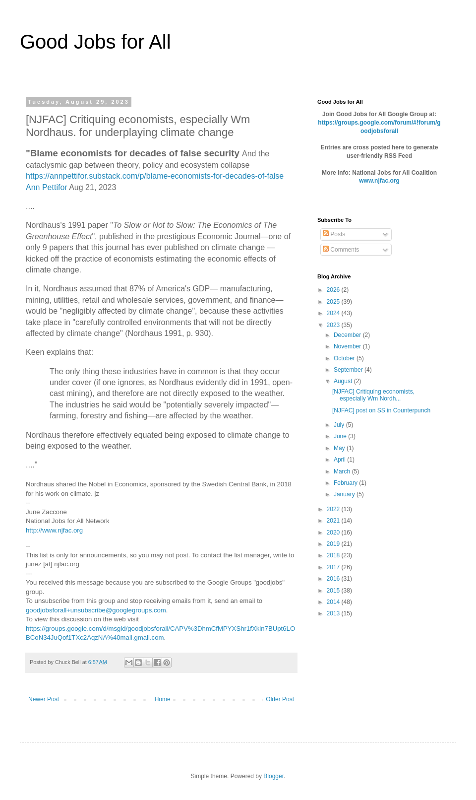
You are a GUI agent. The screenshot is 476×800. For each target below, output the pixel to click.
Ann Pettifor (46, 187)
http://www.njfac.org (54, 530)
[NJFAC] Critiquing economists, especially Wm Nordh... (373, 395)
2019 (334, 543)
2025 (334, 301)
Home (163, 699)
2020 (334, 532)
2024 (334, 313)
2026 (334, 289)
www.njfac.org (379, 180)
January (345, 494)
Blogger (273, 776)
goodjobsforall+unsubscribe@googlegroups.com (96, 610)
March (343, 471)
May (340, 448)
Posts (334, 234)
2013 (334, 613)
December (348, 335)
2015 (334, 590)
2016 (334, 578)
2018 (334, 555)
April (340, 459)
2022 (334, 509)
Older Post (280, 699)
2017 (334, 567)
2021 (334, 520)
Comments (341, 249)
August (344, 381)
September (349, 369)
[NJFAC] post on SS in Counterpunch (381, 410)
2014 (334, 602)
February (346, 482)
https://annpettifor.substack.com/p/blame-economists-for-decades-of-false (155, 176)
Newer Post (43, 699)
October (345, 358)
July (340, 424)
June (341, 436)
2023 (334, 325)
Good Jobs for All (95, 42)
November (348, 346)
